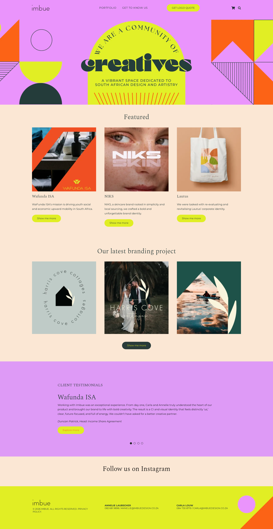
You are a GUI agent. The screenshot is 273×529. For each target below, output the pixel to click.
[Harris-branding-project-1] (64, 262)
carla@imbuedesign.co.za (210, 508)
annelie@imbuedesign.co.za (139, 508)
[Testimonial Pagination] (131, 443)
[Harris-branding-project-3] (209, 262)
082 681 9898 (112, 508)
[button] (239, 8)
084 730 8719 (184, 508)
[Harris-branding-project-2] (136, 262)
